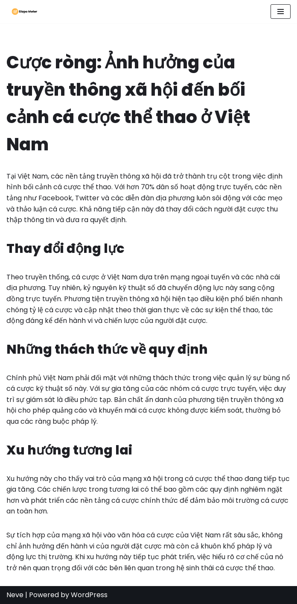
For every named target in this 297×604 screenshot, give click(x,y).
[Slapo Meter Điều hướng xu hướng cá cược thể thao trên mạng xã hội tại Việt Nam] (22, 11)
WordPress (89, 595)
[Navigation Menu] (281, 11)
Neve (14, 595)
